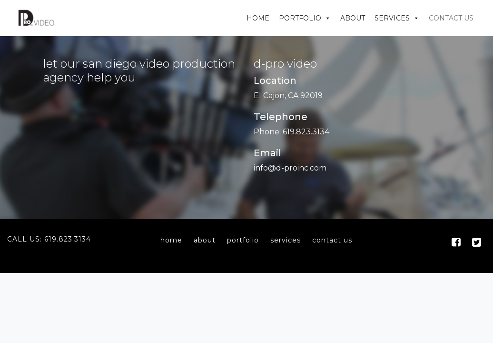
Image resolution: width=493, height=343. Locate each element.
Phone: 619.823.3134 (291, 131)
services (285, 240)
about (205, 240)
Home (257, 18)
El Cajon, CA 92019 (288, 95)
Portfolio (300, 18)
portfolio (243, 240)
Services (392, 18)
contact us (332, 240)
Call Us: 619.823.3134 (49, 239)
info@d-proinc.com (290, 167)
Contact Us (451, 18)
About (352, 18)
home (171, 240)
